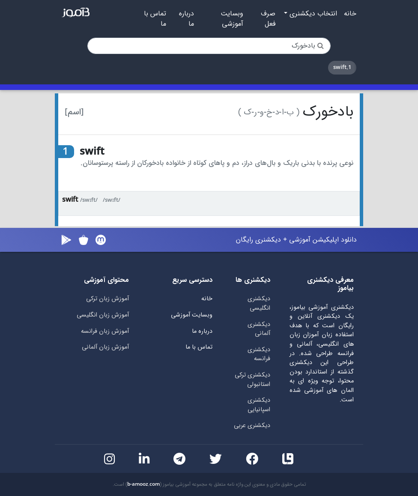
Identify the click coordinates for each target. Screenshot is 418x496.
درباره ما (186, 19)
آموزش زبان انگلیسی (103, 315)
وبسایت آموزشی (232, 19)
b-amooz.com (143, 484)
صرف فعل (268, 19)
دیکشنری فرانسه (259, 354)
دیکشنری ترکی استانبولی (252, 379)
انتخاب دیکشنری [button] (312, 14)
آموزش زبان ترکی (107, 299)
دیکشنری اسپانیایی (259, 405)
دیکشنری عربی (252, 425)
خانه (350, 14)
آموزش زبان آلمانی (105, 347)
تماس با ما (155, 19)
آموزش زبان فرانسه (105, 331)
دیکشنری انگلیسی (259, 303)
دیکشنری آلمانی (259, 329)
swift (70, 199)
